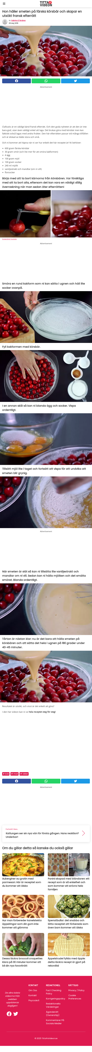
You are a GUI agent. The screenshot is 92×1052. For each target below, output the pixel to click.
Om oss (33, 990)
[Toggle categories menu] (4, 3)
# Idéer (24, 773)
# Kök (6, 773)
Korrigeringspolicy (55, 998)
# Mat (14, 773)
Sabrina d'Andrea (18, 20)
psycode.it (34, 1000)
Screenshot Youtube (9, 239)
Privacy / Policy (76, 990)
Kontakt (33, 995)
